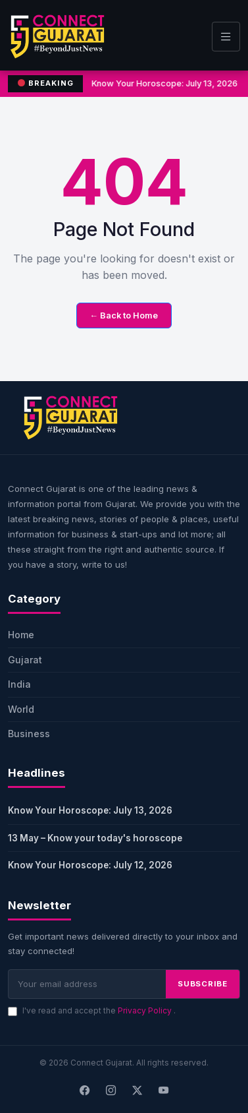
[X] (137, 1091)
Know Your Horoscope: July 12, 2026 (90, 865)
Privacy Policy (146, 1010)
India (19, 684)
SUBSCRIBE (203, 983)
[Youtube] (164, 1091)
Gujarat (25, 659)
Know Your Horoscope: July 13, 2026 (90, 810)
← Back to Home (124, 315)
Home (21, 634)
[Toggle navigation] (226, 36)
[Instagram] (111, 1091)
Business (29, 733)
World (21, 709)
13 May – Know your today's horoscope (95, 838)
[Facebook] (85, 1091)
